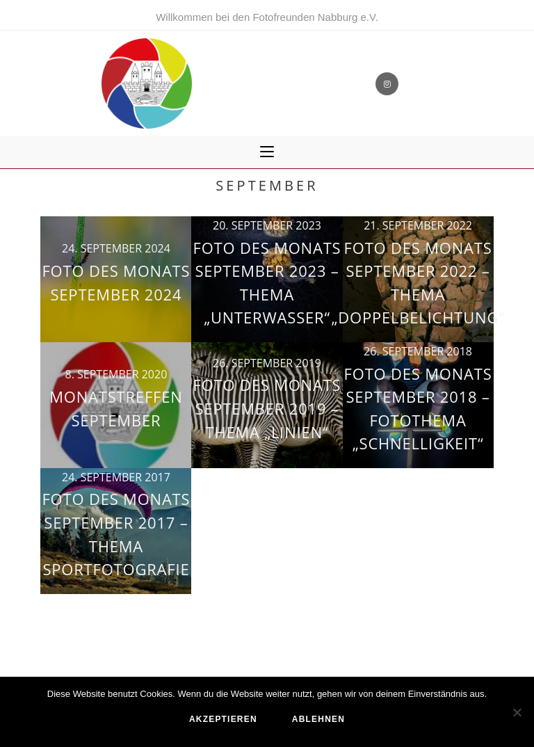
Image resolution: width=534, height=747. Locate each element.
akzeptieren (223, 719)
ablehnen (318, 719)
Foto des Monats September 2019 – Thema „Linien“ (267, 408)
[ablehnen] (517, 712)
